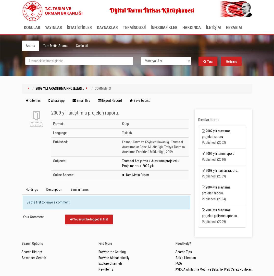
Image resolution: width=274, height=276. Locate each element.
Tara (207, 61)
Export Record (110, 100)
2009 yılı (148, 166)
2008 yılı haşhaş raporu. (222, 171)
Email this (81, 100)
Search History (32, 252)
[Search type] (166, 61)
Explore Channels (111, 263)
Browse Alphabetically (114, 258)
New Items (106, 269)
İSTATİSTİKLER (79, 27)
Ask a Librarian (185, 258)
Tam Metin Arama (55, 46)
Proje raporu (130, 166)
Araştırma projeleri (164, 161)
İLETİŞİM (213, 27)
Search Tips (183, 252)
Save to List (140, 100)
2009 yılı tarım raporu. (220, 154)
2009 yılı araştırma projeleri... (60, 88)
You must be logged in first (89, 219)
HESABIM (234, 27)
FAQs (179, 263)
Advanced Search (34, 258)
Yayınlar (53, 27)
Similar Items (80, 189)
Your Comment (33, 217)
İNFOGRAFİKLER (164, 27)
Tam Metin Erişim (135, 175)
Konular (32, 27)
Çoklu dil (82, 46)
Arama (30, 46)
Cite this (33, 100)
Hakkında (191, 27)
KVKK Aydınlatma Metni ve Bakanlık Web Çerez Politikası (213, 269)
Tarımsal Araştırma (135, 161)
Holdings (32, 189)
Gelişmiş (231, 61)
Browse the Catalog (112, 252)
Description (54, 189)
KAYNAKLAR (107, 27)
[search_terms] (79, 61)
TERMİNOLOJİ (134, 27)
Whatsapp (57, 100)
